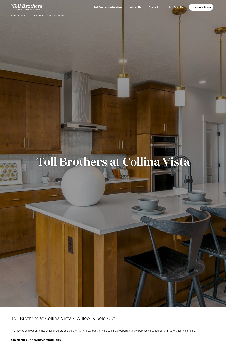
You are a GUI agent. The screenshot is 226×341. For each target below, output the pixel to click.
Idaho (14, 15)
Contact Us (155, 7)
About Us (135, 7)
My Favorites (176, 7)
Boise (22, 15)
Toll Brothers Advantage (108, 7)
